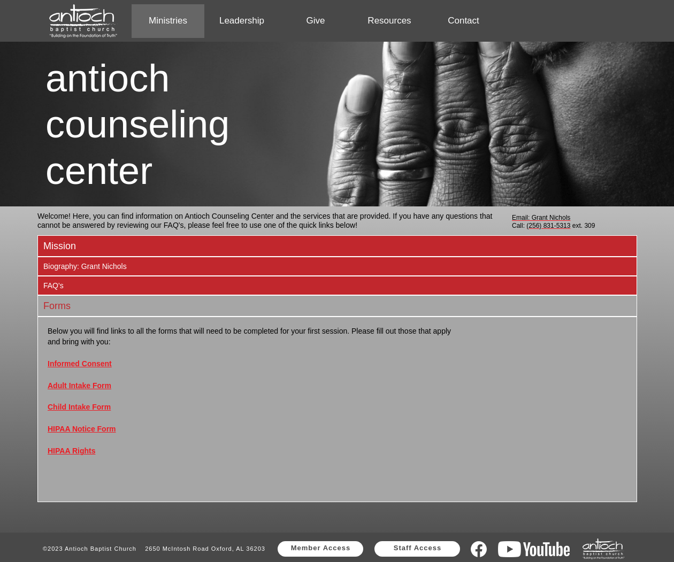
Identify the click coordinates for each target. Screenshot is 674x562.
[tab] (337, 246)
